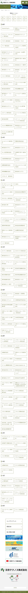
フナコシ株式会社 (19, 390)
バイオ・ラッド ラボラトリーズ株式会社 (20, 340)
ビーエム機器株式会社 (7, 365)
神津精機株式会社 (6, 171)
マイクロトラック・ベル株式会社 (7, 437)
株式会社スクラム (6, 236)
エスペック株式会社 (6, 112)
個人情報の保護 (11, 532)
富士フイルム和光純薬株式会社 (7, 391)
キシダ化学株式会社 (6, 152)
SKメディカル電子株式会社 (20, 107)
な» (25, 17)
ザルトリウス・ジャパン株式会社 (20, 199)
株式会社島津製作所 (20, 225)
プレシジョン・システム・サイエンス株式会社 (7, 405)
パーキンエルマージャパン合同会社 (7, 340)
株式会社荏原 (5, 119)
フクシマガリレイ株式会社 (7, 383)
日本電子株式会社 (19, 317)
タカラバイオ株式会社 (20, 250)
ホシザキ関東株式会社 (20, 422)
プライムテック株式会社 (7, 398)
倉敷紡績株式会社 (6, 165)
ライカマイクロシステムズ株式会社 (7, 480)
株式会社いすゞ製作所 (20, 64)
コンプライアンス (11, 521)
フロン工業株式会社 (20, 411)
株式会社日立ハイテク (7, 370)
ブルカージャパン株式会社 (20, 398)
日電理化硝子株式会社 (20, 300)
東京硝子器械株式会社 (20, 268)
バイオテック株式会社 (7, 346)
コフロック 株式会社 (7, 176)
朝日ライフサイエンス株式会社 (20, 29)
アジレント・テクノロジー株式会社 (7, 35)
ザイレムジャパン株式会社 (7, 192)
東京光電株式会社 (6, 274)
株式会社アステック (20, 34)
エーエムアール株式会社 (20, 94)
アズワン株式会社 (6, 41)
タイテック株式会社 (6, 250)
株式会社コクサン (19, 171)
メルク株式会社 (5, 455)
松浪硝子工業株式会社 (7, 443)
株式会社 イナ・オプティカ (20, 70)
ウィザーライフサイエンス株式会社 (7, 83)
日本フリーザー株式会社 (20, 324)
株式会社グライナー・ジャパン (20, 159)
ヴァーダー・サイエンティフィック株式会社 (20, 76)
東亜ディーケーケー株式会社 (7, 269)
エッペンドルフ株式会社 (20, 113)
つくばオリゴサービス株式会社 (20, 256)
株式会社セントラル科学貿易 (20, 237)
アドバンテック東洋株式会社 (20, 46)
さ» (14, 17)
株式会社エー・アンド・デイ (6, 94)
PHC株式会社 (18, 358)
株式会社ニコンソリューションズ (7, 294)
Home (2, 10)
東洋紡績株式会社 (6, 279)
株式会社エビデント (6, 106)
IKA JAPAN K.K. (5, 64)
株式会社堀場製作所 (6, 429)
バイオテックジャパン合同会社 (20, 346)
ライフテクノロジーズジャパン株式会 (20, 480)
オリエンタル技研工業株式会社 (7, 132)
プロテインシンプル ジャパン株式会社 (20, 404)
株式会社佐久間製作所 (20, 192)
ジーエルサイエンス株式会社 (7, 212)
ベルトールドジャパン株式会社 (20, 417)
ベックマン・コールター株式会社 (7, 417)
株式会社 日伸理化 (20, 293)
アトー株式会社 (5, 45)
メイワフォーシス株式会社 (20, 444)
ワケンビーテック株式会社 (7, 510)
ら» (19, 19)
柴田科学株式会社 (6, 225)
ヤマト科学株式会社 (20, 465)
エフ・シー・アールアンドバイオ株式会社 (20, 120)
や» (14, 19)
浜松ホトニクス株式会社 (20, 353)
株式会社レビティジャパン (7, 493)
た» (19, 17)
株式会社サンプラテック (20, 205)
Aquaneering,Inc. (6, 28)
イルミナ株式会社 (6, 76)
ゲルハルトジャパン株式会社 (20, 166)
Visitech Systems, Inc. (20, 365)
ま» (8, 19)
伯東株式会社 (5, 352)
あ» (3, 17)
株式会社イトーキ (6, 69)
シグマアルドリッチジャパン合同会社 (7, 220)
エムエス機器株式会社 (7, 125)
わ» (25, 19)
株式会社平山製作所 (20, 378)
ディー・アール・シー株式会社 (7, 262)
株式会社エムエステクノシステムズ (20, 126)
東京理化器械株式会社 (20, 274)
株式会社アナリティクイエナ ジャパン (7, 53)
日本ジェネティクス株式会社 (7, 318)
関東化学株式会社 (19, 141)
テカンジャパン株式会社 (20, 262)
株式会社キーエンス (20, 147)
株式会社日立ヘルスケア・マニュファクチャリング (20, 371)
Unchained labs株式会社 (20, 53)
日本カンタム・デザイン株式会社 (20, 312)
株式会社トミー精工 (6, 284)
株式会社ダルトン (6, 255)
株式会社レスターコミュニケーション (20, 486)
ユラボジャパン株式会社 (7, 470)
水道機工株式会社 (19, 230)
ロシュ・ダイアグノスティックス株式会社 (20, 493)
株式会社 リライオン (7, 485)
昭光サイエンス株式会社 (7, 231)
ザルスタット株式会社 (7, 198)
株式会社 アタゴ (19, 41)
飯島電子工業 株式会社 (20, 59)
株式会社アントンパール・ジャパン (7, 59)
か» (8, 17)
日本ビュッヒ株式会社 (7, 323)
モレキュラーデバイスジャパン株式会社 (20, 456)
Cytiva (16, 184)
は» (3, 19)
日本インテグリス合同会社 (20, 305)
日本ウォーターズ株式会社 (7, 312)
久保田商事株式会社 (6, 158)
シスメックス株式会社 (20, 219)
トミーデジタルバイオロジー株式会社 (20, 285)
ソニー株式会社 (5, 243)
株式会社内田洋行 (6, 88)
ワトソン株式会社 (19, 509)
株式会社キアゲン (6, 147)
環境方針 (9, 526)
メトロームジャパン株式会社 (20, 450)
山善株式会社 (5, 465)
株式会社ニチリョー (6, 300)
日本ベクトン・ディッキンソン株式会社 (7, 331)
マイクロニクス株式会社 (20, 437)
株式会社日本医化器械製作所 (7, 305)
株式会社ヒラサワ (6, 378)
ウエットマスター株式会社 (20, 83)
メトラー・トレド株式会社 (7, 450)
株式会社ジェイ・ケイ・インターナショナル (20, 213)
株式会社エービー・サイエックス (20, 100)
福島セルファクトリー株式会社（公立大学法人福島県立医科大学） (20, 384)
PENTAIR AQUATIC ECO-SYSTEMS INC (7, 423)
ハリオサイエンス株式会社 (7, 359)
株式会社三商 (5, 204)
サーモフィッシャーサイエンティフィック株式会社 (7, 185)
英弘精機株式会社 (19, 88)
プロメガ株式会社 (6, 411)
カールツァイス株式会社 (7, 142)
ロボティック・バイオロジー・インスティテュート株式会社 (7, 500)
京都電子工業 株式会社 (20, 153)
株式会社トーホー (19, 279)
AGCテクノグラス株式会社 (7, 100)
